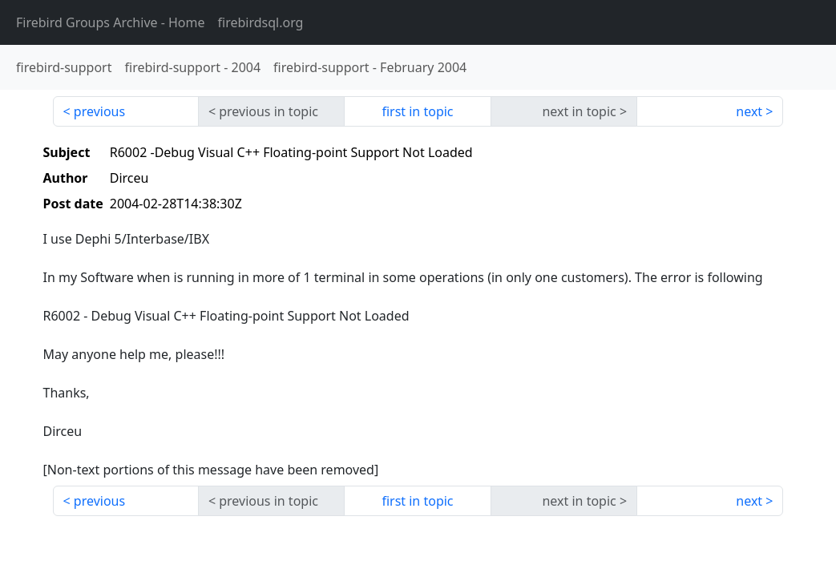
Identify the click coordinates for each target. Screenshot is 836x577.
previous (99, 111)
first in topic (417, 111)
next (749, 111)
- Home (110, 22)
